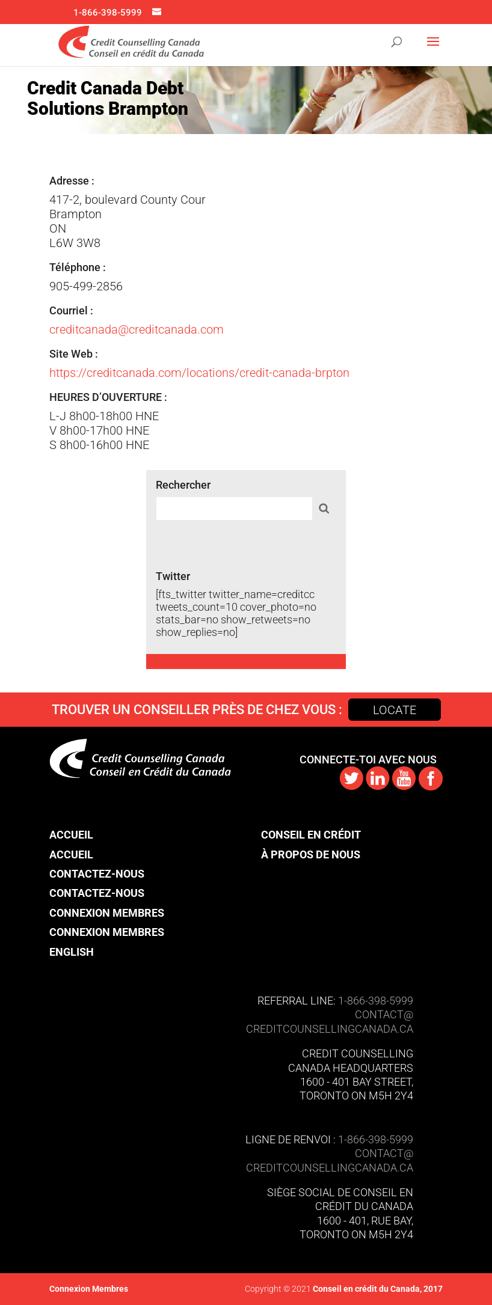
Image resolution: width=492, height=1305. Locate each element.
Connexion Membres (106, 912)
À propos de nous (310, 854)
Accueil (71, 834)
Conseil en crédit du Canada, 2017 (377, 1289)
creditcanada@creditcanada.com (136, 329)
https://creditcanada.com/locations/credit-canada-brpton (199, 372)
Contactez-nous (96, 873)
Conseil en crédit (311, 834)
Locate (394, 710)
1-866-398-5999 (107, 12)
